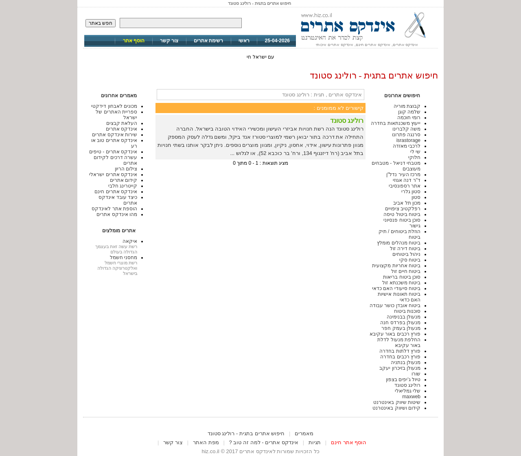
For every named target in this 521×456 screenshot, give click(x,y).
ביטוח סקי (409, 260)
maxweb (411, 396)
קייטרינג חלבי (122, 186)
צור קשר (169, 41)
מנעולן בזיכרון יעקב (399, 368)
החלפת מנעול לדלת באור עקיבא (398, 342)
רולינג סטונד (407, 385)
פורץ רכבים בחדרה (400, 357)
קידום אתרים (123, 180)
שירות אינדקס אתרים (114, 134)
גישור (414, 226)
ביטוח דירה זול (405, 248)
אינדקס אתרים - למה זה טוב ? (263, 442)
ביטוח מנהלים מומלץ (398, 243)
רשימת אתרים (208, 41)
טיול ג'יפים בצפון (403, 379)
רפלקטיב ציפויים (402, 209)
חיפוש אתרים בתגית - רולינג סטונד (246, 433)
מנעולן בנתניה (405, 362)
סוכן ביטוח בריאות (401, 277)
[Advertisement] (260, 426)
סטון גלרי (410, 191)
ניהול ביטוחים (406, 254)
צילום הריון (126, 169)
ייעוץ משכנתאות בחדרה (395, 123)
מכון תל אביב (406, 203)
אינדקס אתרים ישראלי (113, 174)
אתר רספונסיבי (404, 186)
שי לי (415, 152)
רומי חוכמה (408, 117)
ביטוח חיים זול (405, 271)
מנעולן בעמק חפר (400, 328)
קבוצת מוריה (407, 106)
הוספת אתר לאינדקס (114, 209)
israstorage (408, 140)
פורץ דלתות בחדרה (399, 351)
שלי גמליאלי (407, 391)
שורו (416, 374)
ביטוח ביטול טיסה (401, 214)
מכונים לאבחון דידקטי (114, 106)
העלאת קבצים (121, 123)
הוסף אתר (133, 41)
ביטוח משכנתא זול (401, 283)
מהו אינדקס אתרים (116, 214)
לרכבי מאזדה (406, 146)
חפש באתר (100, 23)
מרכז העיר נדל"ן (403, 174)
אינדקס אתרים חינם (115, 191)
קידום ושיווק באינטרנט (396, 408)
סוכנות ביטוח (407, 311)
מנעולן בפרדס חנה (400, 322)
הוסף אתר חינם (348, 442)
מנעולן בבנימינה (403, 317)
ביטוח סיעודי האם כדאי (396, 288)
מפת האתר (206, 442)
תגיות (315, 442)
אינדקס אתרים (121, 129)
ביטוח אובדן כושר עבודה (395, 305)
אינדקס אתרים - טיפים (113, 152)
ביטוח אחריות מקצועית (396, 265)
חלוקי (414, 157)
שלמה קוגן (409, 112)
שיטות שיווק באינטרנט (396, 402)
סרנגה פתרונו (406, 134)
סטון (416, 197)
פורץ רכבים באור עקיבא (395, 334)
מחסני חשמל (123, 257)
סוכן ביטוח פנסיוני (401, 220)
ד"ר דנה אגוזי (406, 180)
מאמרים (304, 433)
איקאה (130, 241)
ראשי (244, 41)
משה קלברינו (406, 129)
